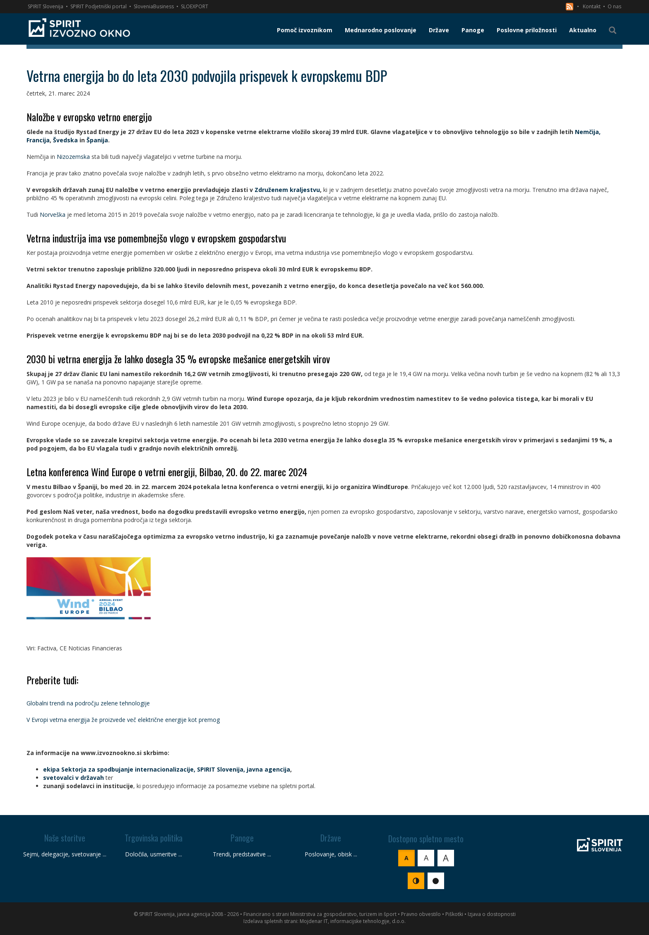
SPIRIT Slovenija (45, 6)
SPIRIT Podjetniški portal (98, 6)
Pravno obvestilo (421, 914)
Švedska (65, 140)
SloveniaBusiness (154, 6)
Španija (97, 140)
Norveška (52, 214)
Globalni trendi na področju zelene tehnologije (88, 703)
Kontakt (592, 6)
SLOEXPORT (194, 6)
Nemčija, (588, 132)
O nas (614, 6)
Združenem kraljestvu (287, 190)
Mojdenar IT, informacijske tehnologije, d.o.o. (353, 921)
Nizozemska (73, 157)
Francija (38, 140)
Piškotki (454, 914)
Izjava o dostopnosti (492, 914)
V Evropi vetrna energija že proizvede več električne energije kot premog (123, 720)
